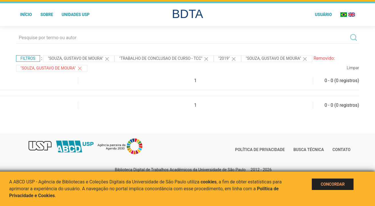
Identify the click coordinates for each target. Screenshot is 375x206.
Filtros (28, 58)
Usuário (323, 14)
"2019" (227, 59)
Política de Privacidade (260, 149)
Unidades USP (76, 14)
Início (26, 14)
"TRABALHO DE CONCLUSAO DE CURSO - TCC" (164, 59)
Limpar (353, 68)
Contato (341, 149)
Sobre (46, 14)
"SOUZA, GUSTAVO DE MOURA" (52, 68)
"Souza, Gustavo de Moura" (79, 59)
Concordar (333, 184)
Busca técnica (308, 149)
